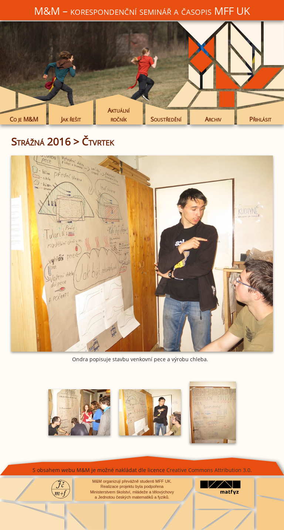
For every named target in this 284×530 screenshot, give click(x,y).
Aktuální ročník (118, 115)
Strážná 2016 (41, 141)
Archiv (213, 119)
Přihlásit (260, 119)
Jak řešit (71, 119)
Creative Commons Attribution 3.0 (208, 469)
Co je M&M (24, 119)
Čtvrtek (98, 141)
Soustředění (166, 119)
